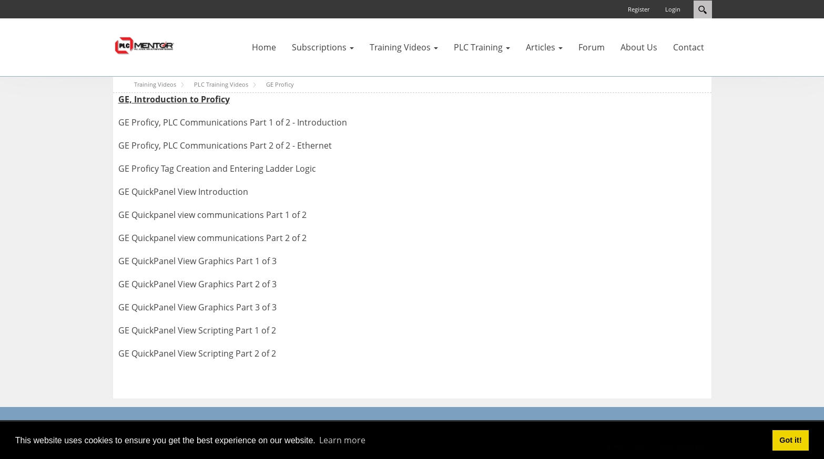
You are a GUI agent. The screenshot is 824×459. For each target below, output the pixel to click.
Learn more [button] (342, 440)
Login (672, 9)
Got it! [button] (790, 440)
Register (638, 9)
